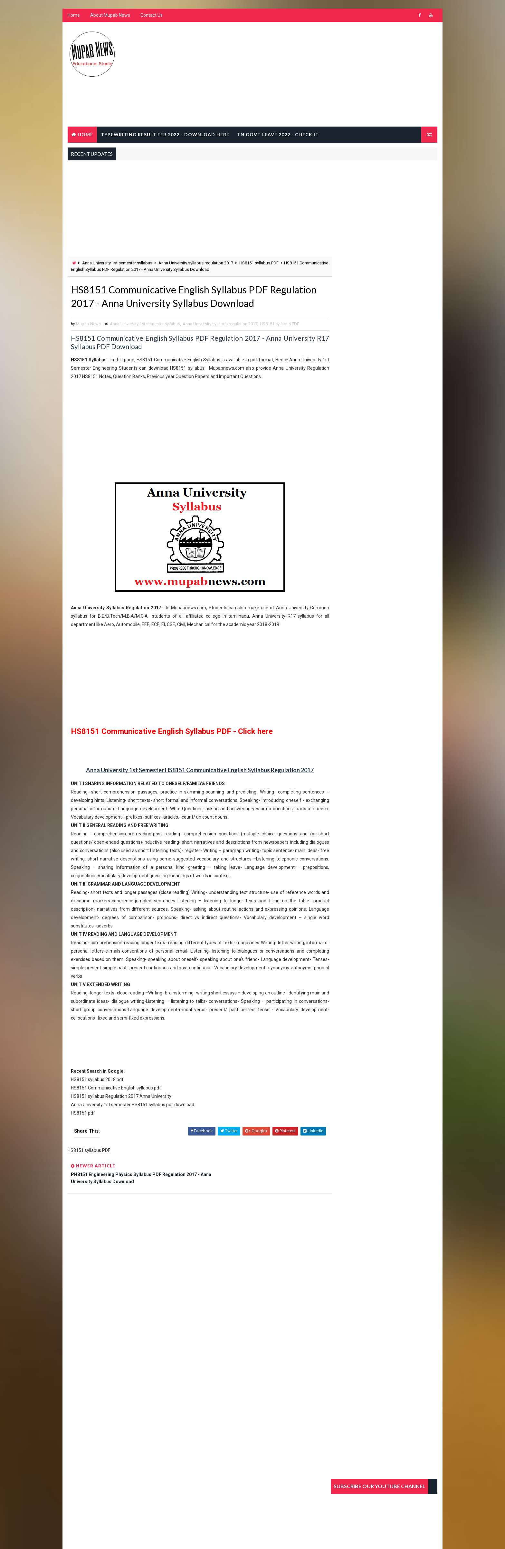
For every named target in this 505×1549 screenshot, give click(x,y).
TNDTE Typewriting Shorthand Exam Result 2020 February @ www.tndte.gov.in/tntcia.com (399, 433)
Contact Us (151, 16)
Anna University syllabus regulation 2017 (195, 263)
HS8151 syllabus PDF (258, 263)
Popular (349, 388)
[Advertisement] (320, 75)
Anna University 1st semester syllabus (117, 263)
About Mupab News (110, 16)
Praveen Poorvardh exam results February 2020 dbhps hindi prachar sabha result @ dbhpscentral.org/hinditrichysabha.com (384, 493)
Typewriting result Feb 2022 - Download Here (164, 134)
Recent (384, 388)
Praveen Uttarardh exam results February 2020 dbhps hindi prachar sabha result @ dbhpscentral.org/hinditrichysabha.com (384, 533)
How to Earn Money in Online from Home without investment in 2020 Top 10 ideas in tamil (396, 460)
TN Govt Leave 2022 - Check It (278, 134)
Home (73, 16)
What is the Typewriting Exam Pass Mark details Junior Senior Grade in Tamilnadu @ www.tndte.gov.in (397, 406)
